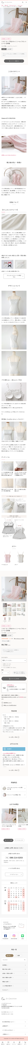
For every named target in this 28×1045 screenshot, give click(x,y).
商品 (9, 955)
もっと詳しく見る (13, 737)
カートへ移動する (15, 61)
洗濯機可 (8, 749)
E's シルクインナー (13, 5)
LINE (22, 937)
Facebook (5, 937)
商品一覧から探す (6, 969)
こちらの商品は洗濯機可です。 (9, 753)
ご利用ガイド (5, 1034)
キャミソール (20, 5)
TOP (2, 5)
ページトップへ (19, 840)
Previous (3, 589)
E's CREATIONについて (8, 1021)
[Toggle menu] (26, 2)
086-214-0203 (16, 858)
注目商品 (4, 965)
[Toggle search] (22, 2)
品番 (19, 955)
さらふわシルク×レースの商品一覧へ (14, 276)
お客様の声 (5, 1026)
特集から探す (5, 981)
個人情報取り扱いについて (7, 1012)
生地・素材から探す (7, 977)
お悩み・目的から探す (7, 973)
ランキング (5, 990)
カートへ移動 (8, 840)
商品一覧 (6, 5)
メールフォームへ (14, 874)
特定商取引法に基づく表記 (7, 1014)
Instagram (14, 937)
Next (24, 589)
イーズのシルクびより (7, 1030)
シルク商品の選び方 (7, 985)
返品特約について (7, 702)
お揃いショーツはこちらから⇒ (8, 155)
